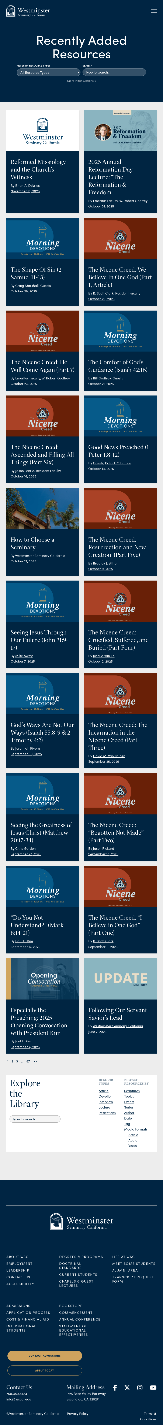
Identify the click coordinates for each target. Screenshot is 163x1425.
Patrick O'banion (118, 463)
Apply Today (44, 1380)
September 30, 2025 (26, 753)
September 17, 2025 (25, 946)
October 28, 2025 (24, 291)
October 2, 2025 (100, 661)
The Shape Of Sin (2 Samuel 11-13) (36, 273)
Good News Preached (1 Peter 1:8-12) (118, 450)
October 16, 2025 (23, 476)
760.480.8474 (16, 1404)
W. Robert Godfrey (133, 200)
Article (103, 1090)
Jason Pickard (103, 848)
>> (35, 1061)
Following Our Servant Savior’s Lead (117, 1013)
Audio (132, 1140)
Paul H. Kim (24, 941)
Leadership (18, 1280)
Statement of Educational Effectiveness (73, 1340)
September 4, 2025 (25, 1047)
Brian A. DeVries (27, 185)
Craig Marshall (27, 285)
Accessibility (20, 1294)
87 (28, 1061)
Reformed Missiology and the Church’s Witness (38, 169)
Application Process (28, 1322)
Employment (19, 1273)
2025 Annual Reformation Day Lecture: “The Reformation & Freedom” (110, 177)
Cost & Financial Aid (27, 1329)
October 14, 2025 (101, 468)
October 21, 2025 (101, 383)
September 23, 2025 (26, 854)
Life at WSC (123, 1267)
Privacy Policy (77, 1413)
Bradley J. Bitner (105, 563)
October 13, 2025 (23, 561)
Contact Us (18, 1287)
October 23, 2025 (101, 298)
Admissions (18, 1316)
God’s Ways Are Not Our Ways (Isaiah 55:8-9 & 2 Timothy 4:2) (42, 732)
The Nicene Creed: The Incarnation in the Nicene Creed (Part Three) (118, 736)
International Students (21, 1338)
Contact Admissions (45, 1366)
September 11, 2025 (103, 946)
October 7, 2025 (23, 661)
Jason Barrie (24, 470)
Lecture (104, 1107)
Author (129, 1112)
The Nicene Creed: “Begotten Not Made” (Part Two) (116, 832)
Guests (45, 285)
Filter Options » (85, 81)
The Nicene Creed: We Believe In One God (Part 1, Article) (120, 277)
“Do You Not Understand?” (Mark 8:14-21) (37, 925)
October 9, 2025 (100, 568)
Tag (127, 1123)
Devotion (105, 1096)
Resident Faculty (127, 293)
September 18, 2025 (103, 854)
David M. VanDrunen (109, 756)
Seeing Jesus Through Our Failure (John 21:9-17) (39, 640)
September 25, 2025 (103, 761)
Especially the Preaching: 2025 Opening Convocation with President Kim (39, 1021)
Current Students (78, 1284)
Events (129, 1101)
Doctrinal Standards (70, 1275)
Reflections (107, 1112)
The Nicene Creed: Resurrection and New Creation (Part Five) (117, 547)
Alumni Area (125, 1280)
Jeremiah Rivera (27, 748)
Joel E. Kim (23, 1041)
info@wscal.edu (18, 1409)
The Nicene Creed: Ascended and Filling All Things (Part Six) (42, 454)
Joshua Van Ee (104, 655)
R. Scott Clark (103, 293)
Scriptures (132, 1090)
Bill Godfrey (102, 378)
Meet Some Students (134, 1273)
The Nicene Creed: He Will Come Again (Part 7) (42, 366)
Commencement (76, 1322)
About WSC (17, 1267)
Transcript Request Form (133, 1289)
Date (128, 1118)
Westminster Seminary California (40, 555)
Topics (129, 1096)
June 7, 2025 (97, 1031)
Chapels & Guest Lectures (76, 1293)
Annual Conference (79, 1329)
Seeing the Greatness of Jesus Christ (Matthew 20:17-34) (41, 832)
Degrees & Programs (81, 1267)
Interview (106, 1101)
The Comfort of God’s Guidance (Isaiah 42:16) (118, 366)
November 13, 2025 (25, 191)
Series (128, 1107)
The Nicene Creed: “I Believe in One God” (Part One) (115, 925)
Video (132, 1145)
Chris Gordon (25, 848)
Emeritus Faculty (105, 200)
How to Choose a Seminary (32, 543)
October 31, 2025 (101, 206)
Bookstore (70, 1316)
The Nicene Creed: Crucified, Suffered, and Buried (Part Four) (118, 640)
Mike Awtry (24, 655)
